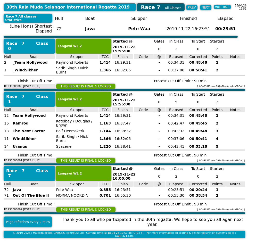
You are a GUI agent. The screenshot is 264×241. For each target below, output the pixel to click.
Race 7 (15, 43)
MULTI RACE (222, 7)
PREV (192, 7)
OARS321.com (124, 236)
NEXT (206, 7)
